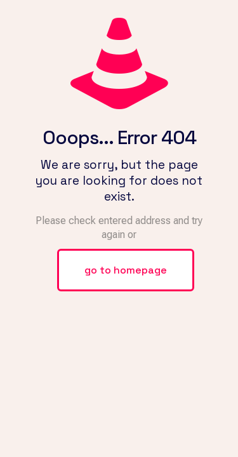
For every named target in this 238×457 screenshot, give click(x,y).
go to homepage (125, 270)
